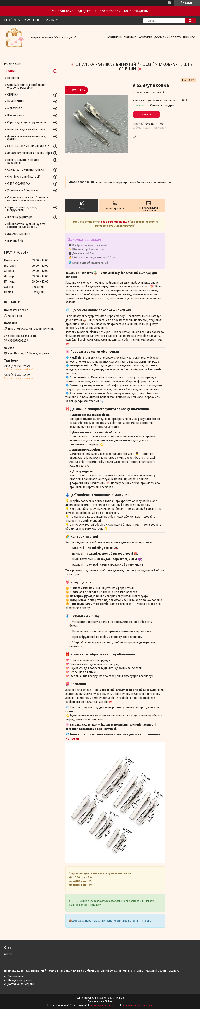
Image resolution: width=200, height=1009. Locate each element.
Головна (130, 37)
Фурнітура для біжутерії (23, 176)
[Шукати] (190, 20)
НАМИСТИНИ (15, 101)
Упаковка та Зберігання (22, 190)
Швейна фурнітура (19, 217)
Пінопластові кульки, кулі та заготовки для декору (26, 225)
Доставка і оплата (167, 37)
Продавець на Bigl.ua (100, 1001)
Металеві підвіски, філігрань (26, 129)
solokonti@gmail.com (22, 336)
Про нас (189, 37)
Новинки (13, 78)
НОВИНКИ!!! (114, 37)
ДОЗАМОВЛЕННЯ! (18, 234)
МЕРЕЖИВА (14, 108)
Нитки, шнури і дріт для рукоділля (23, 161)
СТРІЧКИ (13, 94)
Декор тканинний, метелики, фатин (26, 138)
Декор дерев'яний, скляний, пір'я (29, 153)
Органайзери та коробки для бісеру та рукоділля (26, 86)
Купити (146, 114)
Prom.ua (119, 997)
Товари (9, 71)
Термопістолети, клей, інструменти (22, 209)
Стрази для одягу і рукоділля (26, 122)
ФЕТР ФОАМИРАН (18, 183)
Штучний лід (15, 241)
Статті (8, 954)
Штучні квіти (15, 115)
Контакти (145, 37)
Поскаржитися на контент (104, 1005)
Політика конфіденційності (137, 1005)
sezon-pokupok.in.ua (115, 221)
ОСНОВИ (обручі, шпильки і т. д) (28, 146)
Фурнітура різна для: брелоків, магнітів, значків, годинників (28, 199)
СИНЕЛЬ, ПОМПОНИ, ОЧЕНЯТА (27, 169)
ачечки (73, 739)
